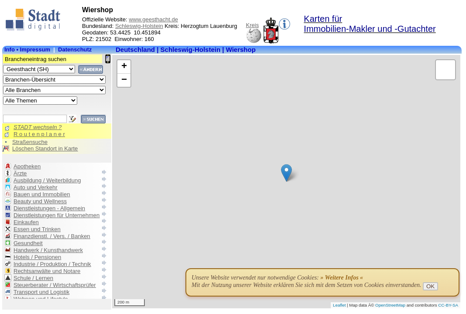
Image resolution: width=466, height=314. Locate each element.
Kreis (252, 25)
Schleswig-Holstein (139, 26)
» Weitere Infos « (341, 277)
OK (430, 286)
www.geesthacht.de (153, 19)
